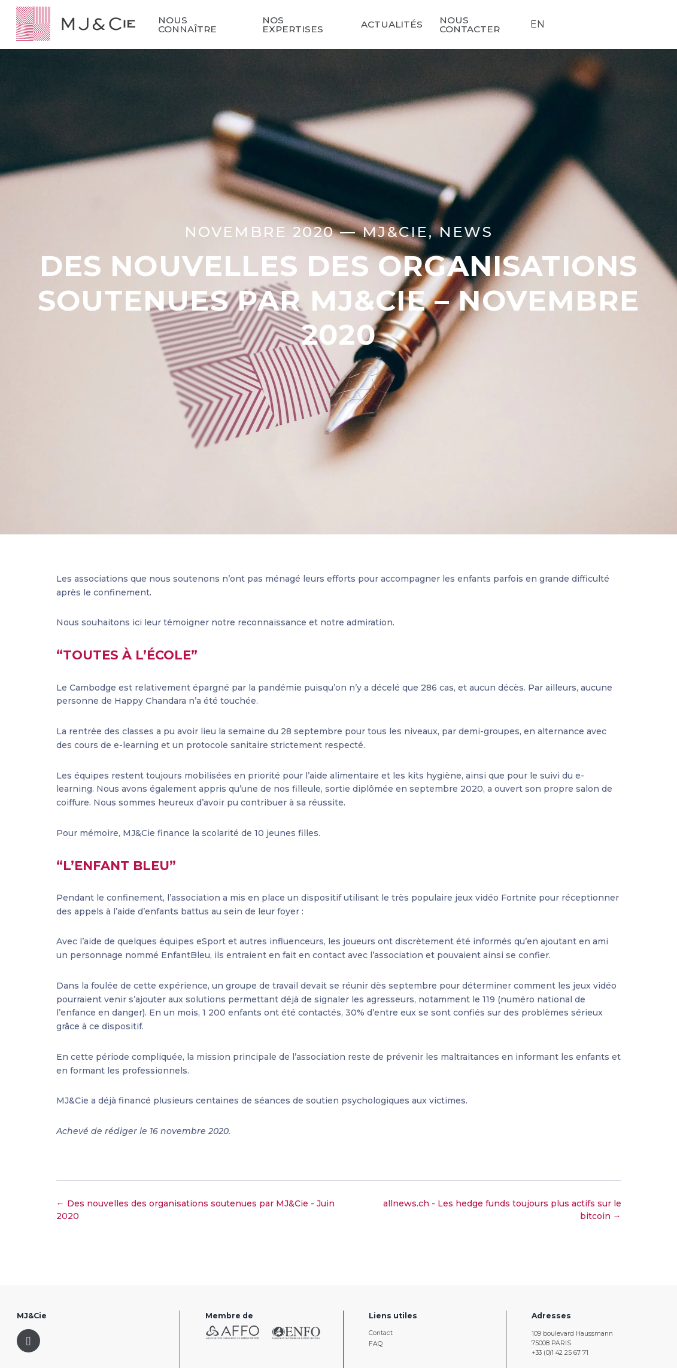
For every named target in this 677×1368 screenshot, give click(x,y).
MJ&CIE (395, 232)
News (466, 232)
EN (537, 24)
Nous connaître (190, 25)
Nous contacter (471, 25)
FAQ (375, 1344)
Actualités (393, 24)
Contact (381, 1333)
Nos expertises (294, 25)
